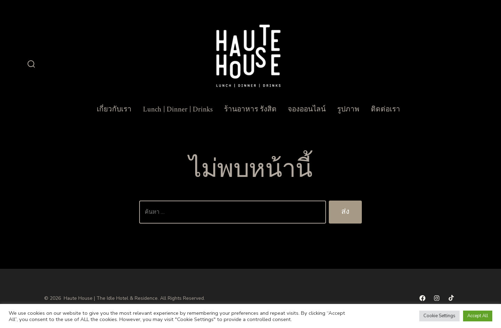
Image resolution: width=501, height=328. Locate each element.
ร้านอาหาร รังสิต (250, 109)
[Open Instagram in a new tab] (436, 298)
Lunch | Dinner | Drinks (178, 109)
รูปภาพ (348, 109)
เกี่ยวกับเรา (114, 109)
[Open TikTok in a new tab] (450, 298)
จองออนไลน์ (307, 109)
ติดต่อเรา (385, 109)
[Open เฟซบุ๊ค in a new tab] (422, 298)
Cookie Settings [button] (439, 316)
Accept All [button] (477, 316)
